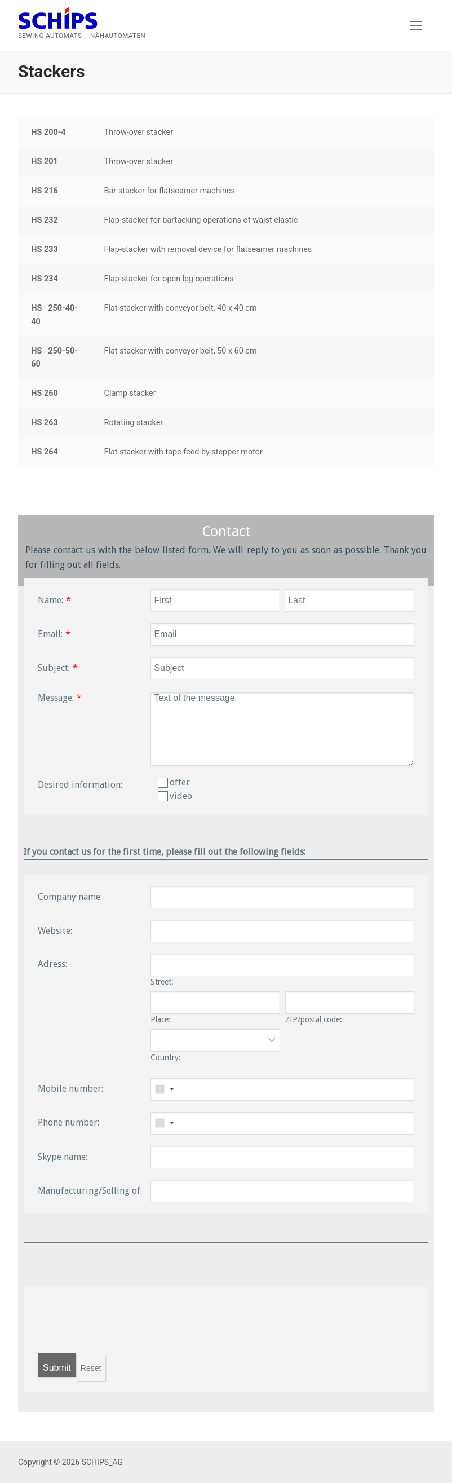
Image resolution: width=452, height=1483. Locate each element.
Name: (50, 600)
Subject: (54, 668)
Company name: (70, 896)
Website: (55, 930)
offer (174, 782)
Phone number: (68, 1122)
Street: (162, 981)
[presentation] (123, 1320)
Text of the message (282, 729)
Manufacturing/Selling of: (90, 1190)
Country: (165, 1057)
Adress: (52, 964)
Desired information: (80, 784)
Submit (57, 1367)
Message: (56, 697)
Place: (160, 1019)
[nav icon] (416, 25)
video (175, 796)
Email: (50, 634)
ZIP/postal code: (313, 1019)
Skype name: (62, 1156)
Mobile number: (70, 1088)
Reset (91, 1367)
